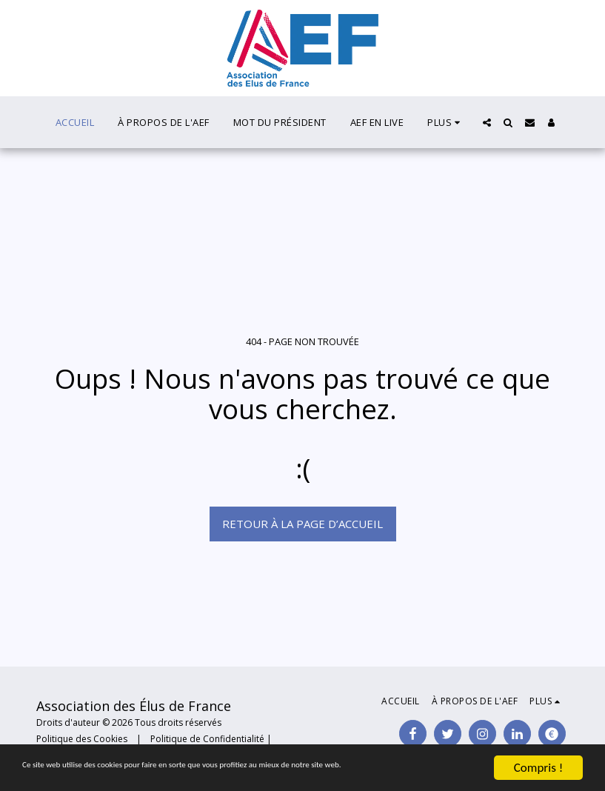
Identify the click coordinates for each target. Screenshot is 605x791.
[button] (487, 122)
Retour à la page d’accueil (302, 523)
